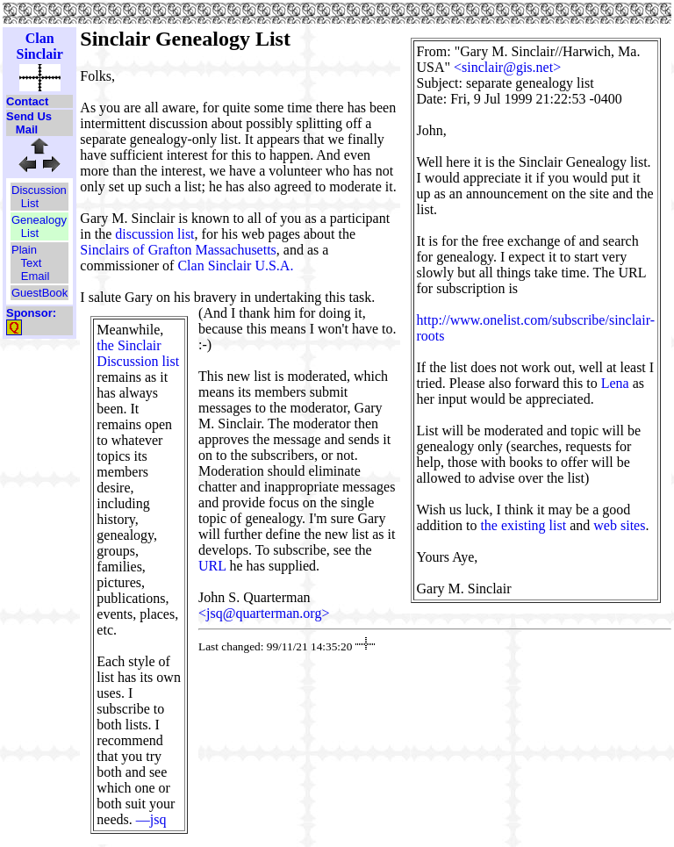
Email (35, 276)
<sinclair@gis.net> (507, 67)
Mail (27, 129)
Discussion (39, 190)
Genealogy (39, 219)
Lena (615, 383)
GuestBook (39, 292)
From (432, 51)
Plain (24, 249)
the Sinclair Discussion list (138, 353)
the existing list (523, 525)
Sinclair (39, 54)
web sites (619, 525)
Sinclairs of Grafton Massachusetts (178, 249)
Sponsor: (31, 312)
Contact (27, 101)
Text (31, 262)
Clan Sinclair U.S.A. (235, 265)
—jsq (151, 819)
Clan (39, 38)
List (30, 203)
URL (212, 565)
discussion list (154, 233)
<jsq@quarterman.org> (263, 613)
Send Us (29, 116)
